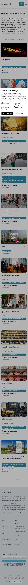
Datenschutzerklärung (16, 100)
